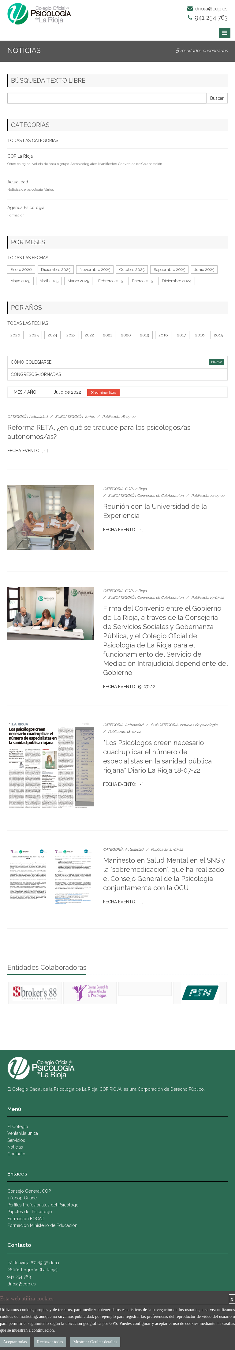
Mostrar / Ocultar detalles (95, 1342)
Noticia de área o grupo (50, 164)
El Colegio (17, 1126)
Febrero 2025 (110, 281)
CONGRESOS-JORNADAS (36, 374)
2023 (71, 335)
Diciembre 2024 (177, 281)
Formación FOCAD (26, 1218)
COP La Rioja (20, 156)
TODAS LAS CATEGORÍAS (32, 140)
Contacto (16, 1153)
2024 (52, 335)
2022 (89, 335)
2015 (218, 335)
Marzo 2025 (78, 281)
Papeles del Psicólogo (29, 1211)
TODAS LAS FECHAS (27, 257)
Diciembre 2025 (55, 269)
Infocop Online (22, 1197)
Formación (15, 215)
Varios (49, 189)
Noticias (15, 1147)
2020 (126, 335)
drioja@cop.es (207, 9)
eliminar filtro (103, 392)
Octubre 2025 (131, 269)
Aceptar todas (15, 1342)
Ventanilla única (22, 1133)
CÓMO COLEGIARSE (31, 362)
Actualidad (17, 181)
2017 (181, 335)
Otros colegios (18, 164)
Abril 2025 (48, 281)
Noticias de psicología (25, 189)
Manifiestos (107, 164)
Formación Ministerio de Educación (42, 1225)
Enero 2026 (21, 269)
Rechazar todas (50, 1342)
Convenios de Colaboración (140, 164)
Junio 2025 (204, 269)
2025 (34, 335)
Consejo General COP (29, 1191)
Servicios (16, 1140)
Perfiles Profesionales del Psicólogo (43, 1204)
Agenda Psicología (25, 207)
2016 (200, 335)
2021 (107, 335)
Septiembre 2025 (169, 269)
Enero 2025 (142, 281)
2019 (144, 335)
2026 (15, 335)
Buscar (217, 98)
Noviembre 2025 (95, 269)
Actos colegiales (83, 164)
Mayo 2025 (20, 281)
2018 (163, 335)
